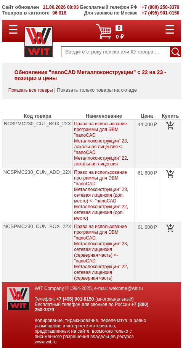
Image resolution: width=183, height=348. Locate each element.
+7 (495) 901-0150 (75, 299)
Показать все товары (30, 90)
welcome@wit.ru (126, 288)
